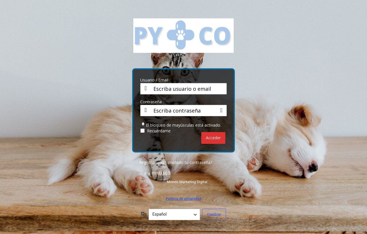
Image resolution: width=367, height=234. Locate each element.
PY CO (183, 39)
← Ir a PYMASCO (155, 173)
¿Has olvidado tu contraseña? (184, 162)
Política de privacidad (183, 198)
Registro (147, 162)
